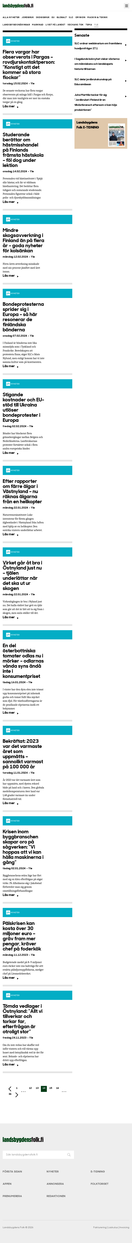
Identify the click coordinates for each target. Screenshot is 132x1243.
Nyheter (53, 1171)
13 (37, 1088)
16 (57, 1088)
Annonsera (55, 1184)
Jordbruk (28, 18)
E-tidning (98, 1171)
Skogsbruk (43, 18)
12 (30, 1088)
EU (53, 18)
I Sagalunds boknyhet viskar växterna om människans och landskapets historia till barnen (100, 64)
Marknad (38, 25)
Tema (89, 25)
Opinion (81, 18)
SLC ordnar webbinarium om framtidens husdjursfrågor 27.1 (100, 46)
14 (44, 1088)
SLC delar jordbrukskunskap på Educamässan (100, 82)
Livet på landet (55, 25)
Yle (96, 25)
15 (50, 1088)
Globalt (62, 18)
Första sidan (12, 1171)
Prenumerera (12, 1196)
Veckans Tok (76, 25)
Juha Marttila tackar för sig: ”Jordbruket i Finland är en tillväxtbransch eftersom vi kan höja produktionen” (100, 102)
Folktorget (100, 1184)
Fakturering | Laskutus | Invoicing (111, 1227)
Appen (7, 1184)
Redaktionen (56, 1196)
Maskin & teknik (97, 18)
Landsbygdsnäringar (16, 25)
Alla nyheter (11, 18)
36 (10, 1094)
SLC (71, 18)
